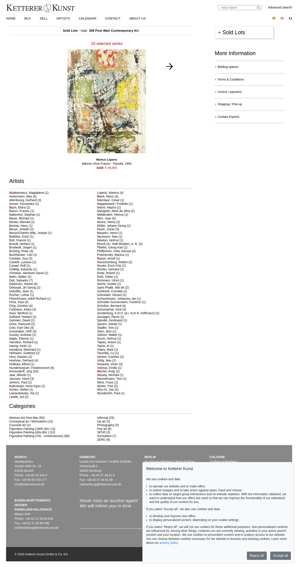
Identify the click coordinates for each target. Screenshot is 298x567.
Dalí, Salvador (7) (21, 280)
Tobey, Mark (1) (107, 349)
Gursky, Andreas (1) (22, 335)
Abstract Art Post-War (23, 417)
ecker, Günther (108, 356)
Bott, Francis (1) (20, 240)
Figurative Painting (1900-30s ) (30, 429)
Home (11, 18)
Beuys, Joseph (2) (21, 229)
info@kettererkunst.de (29, 484)
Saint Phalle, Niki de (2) (113, 287)
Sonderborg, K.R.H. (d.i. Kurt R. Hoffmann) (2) (128, 313)
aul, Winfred (19, 313)
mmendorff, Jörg (21, 371)
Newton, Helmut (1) (110, 240)
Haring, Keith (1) (20, 346)
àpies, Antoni (107, 342)
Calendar (87, 18)
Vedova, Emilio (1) (109, 368)
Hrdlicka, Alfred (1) (21, 364)
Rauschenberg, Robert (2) (114, 262)
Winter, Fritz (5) (107, 386)
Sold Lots (231, 32)
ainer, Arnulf (106, 258)
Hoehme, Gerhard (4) (23, 360)
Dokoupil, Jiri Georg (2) (25, 287)
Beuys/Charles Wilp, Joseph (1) (30, 233)
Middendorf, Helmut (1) (112, 214)
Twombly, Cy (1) (108, 353)
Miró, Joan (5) (106, 218)
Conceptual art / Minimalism (28, 421)
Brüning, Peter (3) (21, 251)
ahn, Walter (18, 276)
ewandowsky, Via (22, 393)
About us (137, 18)
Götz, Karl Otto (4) (21, 327)
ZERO (101, 439)
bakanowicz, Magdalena (27, 192)
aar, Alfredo (18, 375)
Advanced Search (280, 7)
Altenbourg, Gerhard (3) (25, 200)
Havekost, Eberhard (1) (25, 349)
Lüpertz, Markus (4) (110, 192)
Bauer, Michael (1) (21, 218)
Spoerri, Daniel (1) (109, 324)
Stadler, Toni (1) (107, 327)
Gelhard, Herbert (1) (22, 317)
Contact (113, 18)
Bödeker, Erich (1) (21, 236)
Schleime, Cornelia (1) (112, 291)
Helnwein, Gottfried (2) (24, 353)
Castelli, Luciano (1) (22, 262)
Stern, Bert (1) (106, 331)
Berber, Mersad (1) (22, 222)
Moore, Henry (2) (108, 222)
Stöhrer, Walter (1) (109, 335)
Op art (101, 421)
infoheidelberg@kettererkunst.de (37, 527)
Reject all (257, 555)
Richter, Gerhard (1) (110, 269)
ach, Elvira (17, 207)
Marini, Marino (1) (109, 207)
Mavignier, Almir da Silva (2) (116, 211)
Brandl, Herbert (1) (21, 244)
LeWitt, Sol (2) (19, 397)
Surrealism (104, 436)
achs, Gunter (107, 284)
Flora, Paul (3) (19, 302)
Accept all (280, 555)
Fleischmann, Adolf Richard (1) (30, 298)
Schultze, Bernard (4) (111, 305)
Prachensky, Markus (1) (113, 254)
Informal (102, 417)
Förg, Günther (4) (21, 305)
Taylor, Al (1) (105, 346)
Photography (105, 425)
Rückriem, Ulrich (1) (110, 280)
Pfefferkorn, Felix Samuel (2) (116, 251)
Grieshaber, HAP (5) (23, 331)
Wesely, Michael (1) (110, 375)
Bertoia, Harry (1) (21, 225)
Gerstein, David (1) (22, 320)
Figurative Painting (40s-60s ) (29, 432)
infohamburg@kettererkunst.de (100, 484)
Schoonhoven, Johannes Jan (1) (119, 298)
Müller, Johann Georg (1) (114, 225)
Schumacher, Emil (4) (111, 309)
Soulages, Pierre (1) (110, 317)
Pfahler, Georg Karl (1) (112, 247)
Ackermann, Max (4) (23, 196)
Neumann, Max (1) (109, 236)
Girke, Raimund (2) (22, 324)
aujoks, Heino (108, 233)
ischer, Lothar (19, 295)
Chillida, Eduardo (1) (23, 269)
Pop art (102, 429)
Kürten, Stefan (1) (21, 389)
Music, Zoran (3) (108, 229)
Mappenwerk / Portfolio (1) (115, 203)
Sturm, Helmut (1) (109, 338)
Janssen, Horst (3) (21, 378)
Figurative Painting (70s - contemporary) (36, 436)
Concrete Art (17, 425)
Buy (27, 18)
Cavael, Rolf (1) (19, 265)
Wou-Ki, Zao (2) (108, 389)
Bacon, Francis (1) (21, 211)
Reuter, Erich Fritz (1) (111, 265)
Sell (44, 18)
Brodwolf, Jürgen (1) (23, 247)
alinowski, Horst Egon (25, 386)
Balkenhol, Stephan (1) (24, 214)
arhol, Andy (106, 371)
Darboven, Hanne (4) (23, 284)
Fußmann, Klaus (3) (22, 309)
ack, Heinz (106, 196)
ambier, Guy (19, 258)
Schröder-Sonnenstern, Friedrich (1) (121, 302)
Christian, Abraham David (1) (28, 273)
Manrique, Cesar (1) (110, 200)
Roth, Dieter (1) (107, 276)
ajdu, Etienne (19, 338)
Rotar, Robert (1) (108, 273)
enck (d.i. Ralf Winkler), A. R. (118, 244)
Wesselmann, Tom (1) (112, 378)
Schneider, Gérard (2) (111, 295)
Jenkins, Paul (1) (20, 382)
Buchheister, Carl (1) (23, 254)
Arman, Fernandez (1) (24, 203)
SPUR (101, 432)
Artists (63, 18)
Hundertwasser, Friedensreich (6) (31, 368)
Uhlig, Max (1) (106, 360)
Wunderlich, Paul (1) (111, 393)
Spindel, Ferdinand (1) (112, 320)
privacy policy (169, 542)
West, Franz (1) (107, 382)
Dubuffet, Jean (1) (21, 291)
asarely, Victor (108, 364)
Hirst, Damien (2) (20, 356)
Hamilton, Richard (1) (23, 342)
